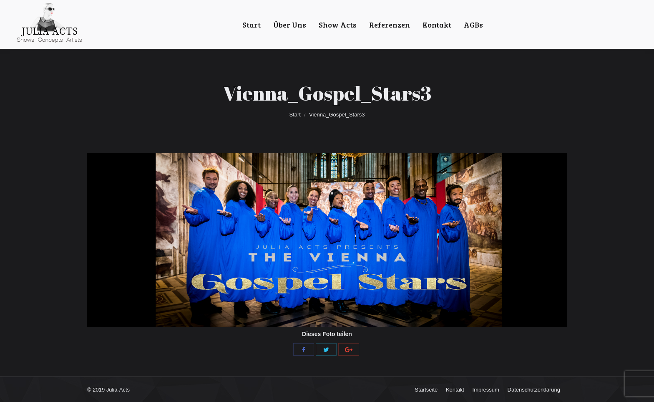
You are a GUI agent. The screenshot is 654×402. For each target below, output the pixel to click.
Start (295, 114)
